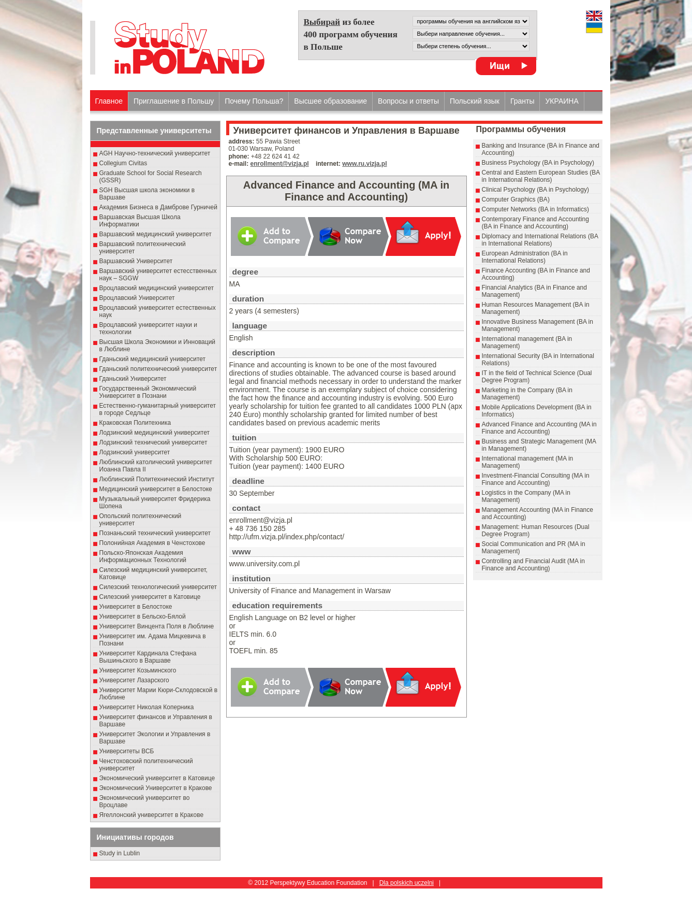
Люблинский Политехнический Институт (157, 479)
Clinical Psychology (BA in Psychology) (535, 189)
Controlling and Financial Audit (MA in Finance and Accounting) (533, 564)
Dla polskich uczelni (406, 882)
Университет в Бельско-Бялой (142, 616)
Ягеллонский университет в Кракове (151, 815)
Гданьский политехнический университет (158, 368)
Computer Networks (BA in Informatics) (535, 209)
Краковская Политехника (135, 422)
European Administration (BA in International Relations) (525, 257)
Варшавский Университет (136, 261)
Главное (109, 101)
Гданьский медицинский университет (152, 359)
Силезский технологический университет (158, 587)
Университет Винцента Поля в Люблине (156, 626)
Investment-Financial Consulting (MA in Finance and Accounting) (536, 479)
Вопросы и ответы (408, 101)
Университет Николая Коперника (146, 707)
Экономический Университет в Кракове (155, 788)
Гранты (522, 101)
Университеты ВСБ (126, 751)
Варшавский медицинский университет (155, 234)
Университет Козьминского (137, 670)
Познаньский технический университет (155, 533)
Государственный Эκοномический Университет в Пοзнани (148, 392)
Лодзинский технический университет (153, 442)
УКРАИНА (561, 101)
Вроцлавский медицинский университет (156, 288)
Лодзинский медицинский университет (154, 432)
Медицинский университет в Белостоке (155, 489)
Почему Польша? (254, 101)
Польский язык (474, 101)
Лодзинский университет (134, 452)
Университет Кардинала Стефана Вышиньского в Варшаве (148, 657)
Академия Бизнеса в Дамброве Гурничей (158, 207)
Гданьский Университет (133, 378)
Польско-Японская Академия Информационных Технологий (143, 556)
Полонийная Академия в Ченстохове (152, 543)
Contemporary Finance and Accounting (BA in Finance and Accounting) (535, 223)
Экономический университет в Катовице (157, 778)
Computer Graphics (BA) (516, 199)
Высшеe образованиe (330, 101)
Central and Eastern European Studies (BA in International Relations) (541, 176)
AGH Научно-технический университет (155, 153)
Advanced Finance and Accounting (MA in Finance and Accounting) (539, 428)
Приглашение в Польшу (174, 101)
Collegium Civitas (123, 163)
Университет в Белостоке (135, 606)
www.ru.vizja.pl (364, 163)
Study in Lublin (119, 853)
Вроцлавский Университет (137, 298)
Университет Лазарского (134, 680)
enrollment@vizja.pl (280, 163)
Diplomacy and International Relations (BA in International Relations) (540, 240)
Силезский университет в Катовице (150, 596)
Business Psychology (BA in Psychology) (538, 162)
